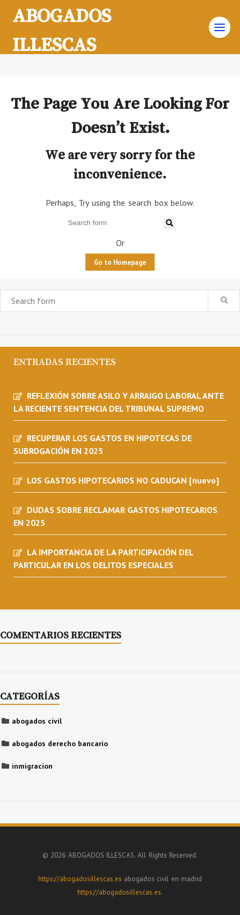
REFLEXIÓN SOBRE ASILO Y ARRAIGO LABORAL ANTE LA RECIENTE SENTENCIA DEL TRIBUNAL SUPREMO (118, 402)
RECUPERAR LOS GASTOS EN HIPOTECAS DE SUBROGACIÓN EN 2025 (102, 444)
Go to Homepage (120, 262)
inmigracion (32, 766)
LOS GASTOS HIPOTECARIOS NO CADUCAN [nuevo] (123, 480)
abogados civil (37, 721)
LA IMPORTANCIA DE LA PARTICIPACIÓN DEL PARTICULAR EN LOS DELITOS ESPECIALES (103, 558)
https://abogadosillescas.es (80, 878)
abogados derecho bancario (60, 743)
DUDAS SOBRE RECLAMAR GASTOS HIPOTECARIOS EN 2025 (115, 516)
